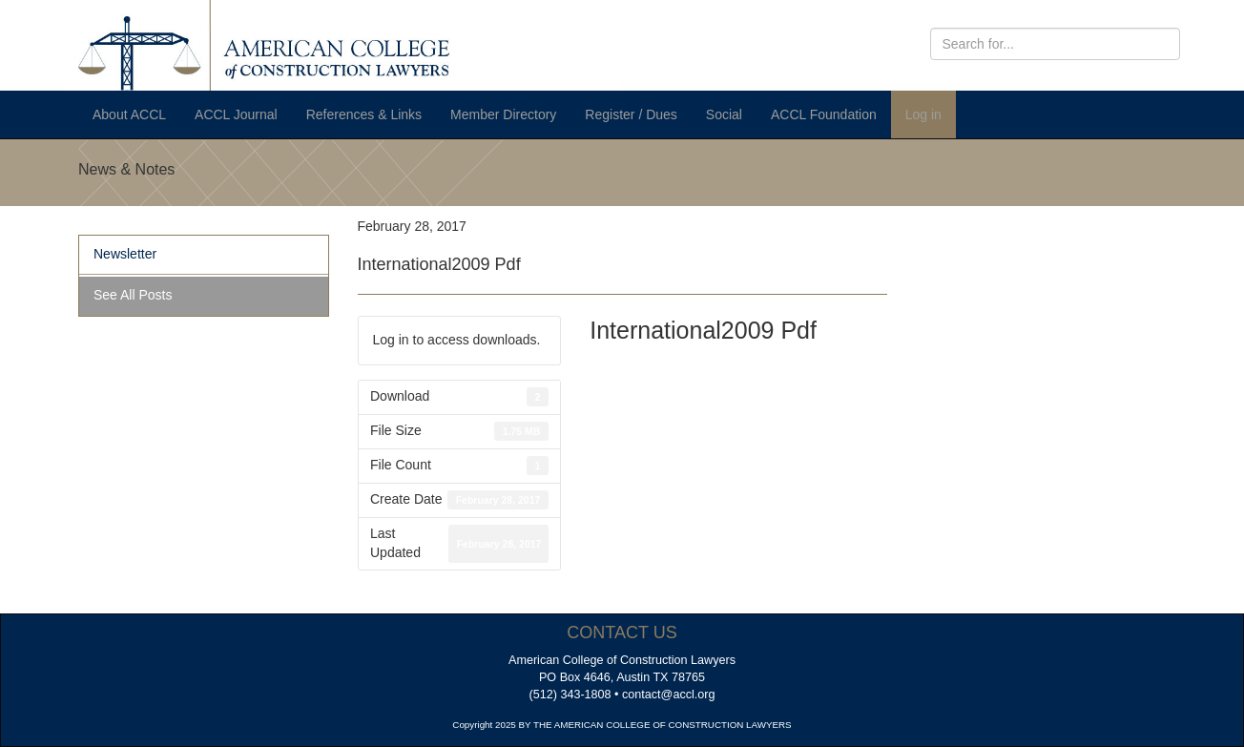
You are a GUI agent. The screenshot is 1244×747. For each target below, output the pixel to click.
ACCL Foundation (824, 114)
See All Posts (133, 294)
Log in (923, 114)
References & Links (364, 114)
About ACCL (129, 114)
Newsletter (124, 253)
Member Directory (503, 114)
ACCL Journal (236, 114)
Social (724, 114)
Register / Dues (630, 114)
